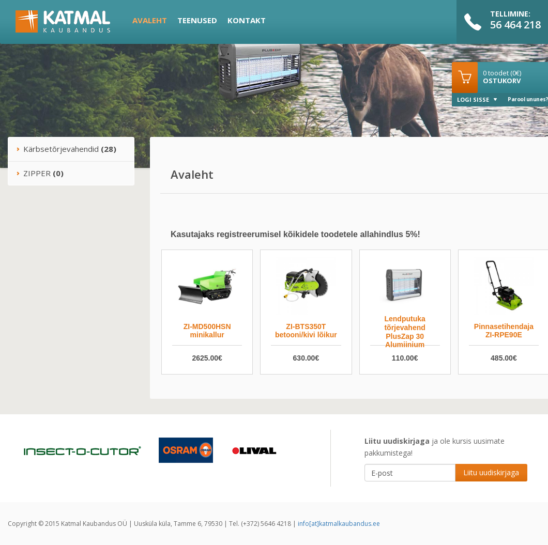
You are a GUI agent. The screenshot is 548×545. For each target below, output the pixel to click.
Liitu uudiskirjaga (491, 472)
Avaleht (149, 20)
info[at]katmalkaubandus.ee (339, 523)
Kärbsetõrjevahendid (66, 149)
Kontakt (246, 20)
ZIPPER (40, 173)
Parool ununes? (528, 99)
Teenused (197, 20)
